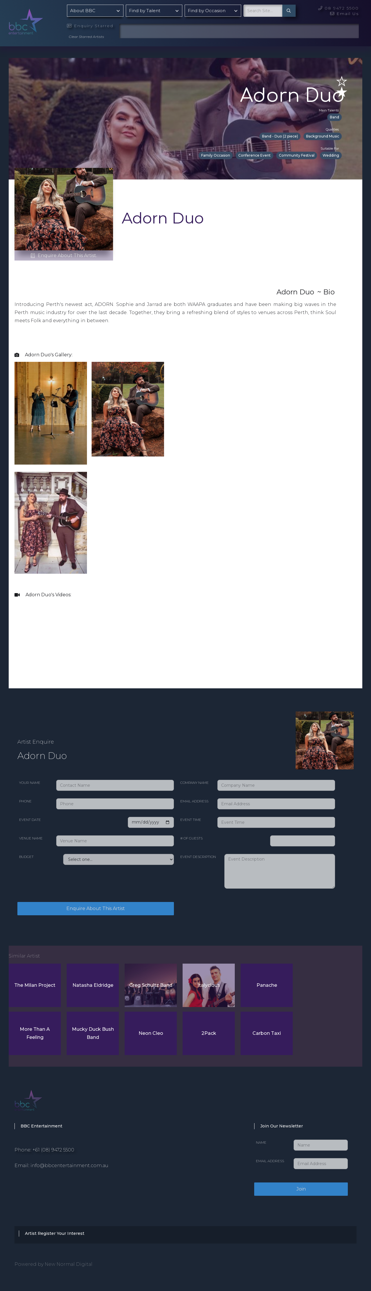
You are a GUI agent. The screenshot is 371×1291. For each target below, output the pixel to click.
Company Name (194, 782)
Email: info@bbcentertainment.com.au (61, 1165)
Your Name (29, 782)
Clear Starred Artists (86, 36)
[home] (40, 20)
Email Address (194, 801)
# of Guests (191, 838)
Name (261, 1142)
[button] (95, 11)
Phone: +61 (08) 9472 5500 (44, 1150)
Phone (25, 801)
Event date (30, 819)
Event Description (198, 856)
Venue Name (31, 838)
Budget (26, 856)
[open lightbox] (50, 413)
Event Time (190, 819)
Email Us (344, 14)
